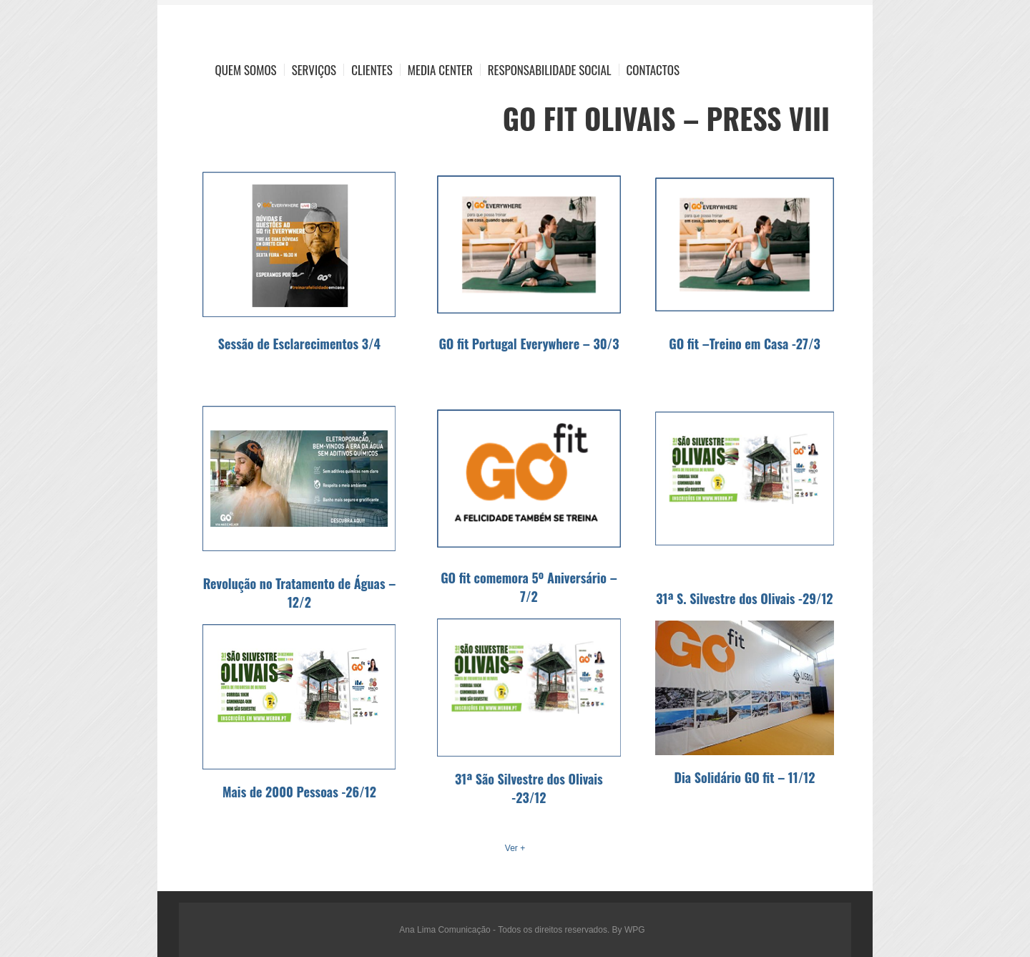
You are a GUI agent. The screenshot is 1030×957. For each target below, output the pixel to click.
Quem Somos (246, 70)
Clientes (372, 70)
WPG (634, 930)
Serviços (314, 70)
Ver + (515, 848)
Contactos (653, 70)
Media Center (440, 70)
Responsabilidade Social (550, 70)
